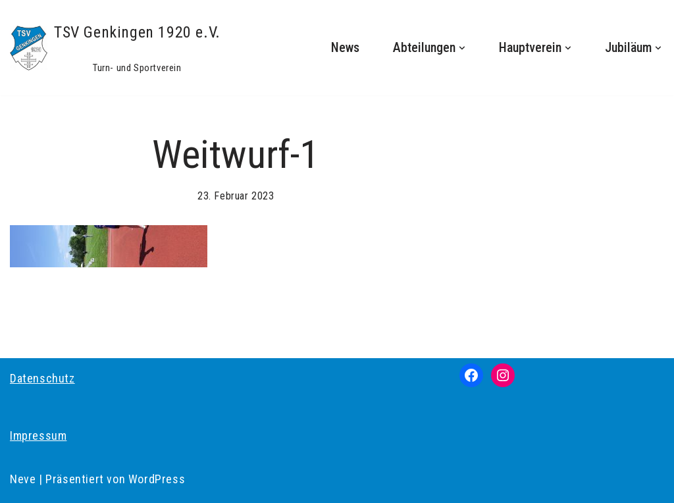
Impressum (38, 435)
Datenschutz (42, 378)
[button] (462, 48)
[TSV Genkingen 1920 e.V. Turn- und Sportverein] (115, 48)
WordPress (156, 479)
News (345, 47)
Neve (23, 479)
